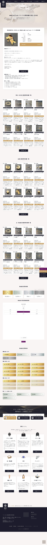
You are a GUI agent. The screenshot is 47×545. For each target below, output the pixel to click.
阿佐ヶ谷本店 (30, 39)
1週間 (10, 309)
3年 (36, 311)
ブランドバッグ (25, 517)
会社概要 (10, 539)
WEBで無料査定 (24, 420)
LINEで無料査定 (38, 420)
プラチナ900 (16, 107)
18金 (25, 107)
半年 (10, 311)
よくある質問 (41, 520)
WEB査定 (32, 523)
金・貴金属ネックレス (17, 132)
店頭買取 (29, 38)
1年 (23, 311)
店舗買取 (32, 519)
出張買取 (32, 517)
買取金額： (8, 116)
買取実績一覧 (23, 71)
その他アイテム (25, 528)
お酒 (24, 526)
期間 (23, 308)
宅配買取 (32, 516)
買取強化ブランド (41, 515)
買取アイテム (4, 1)
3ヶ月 (36, 309)
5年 (10, 313)
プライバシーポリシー (28, 539)
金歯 (28, 33)
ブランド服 (25, 519)
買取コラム (40, 524)
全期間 (37, 313)
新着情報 (40, 522)
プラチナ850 (5, 107)
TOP (10, 507)
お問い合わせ (41, 534)
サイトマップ (36, 539)
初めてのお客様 (41, 519)
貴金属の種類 (23, 304)
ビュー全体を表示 (23, 337)
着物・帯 (24, 525)
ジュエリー (25, 523)
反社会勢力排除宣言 (21, 539)
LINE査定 (32, 524)
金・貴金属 (29, 34)
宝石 (24, 522)
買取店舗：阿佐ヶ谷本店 (6, 113)
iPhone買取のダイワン (41, 530)
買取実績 (12, 507)
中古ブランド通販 (41, 527)
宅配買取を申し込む (43, 268)
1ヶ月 (23, 309)
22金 (35, 107)
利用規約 (14, 539)
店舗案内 (40, 532)
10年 (23, 313)
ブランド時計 (25, 516)
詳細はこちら (9, 453)
